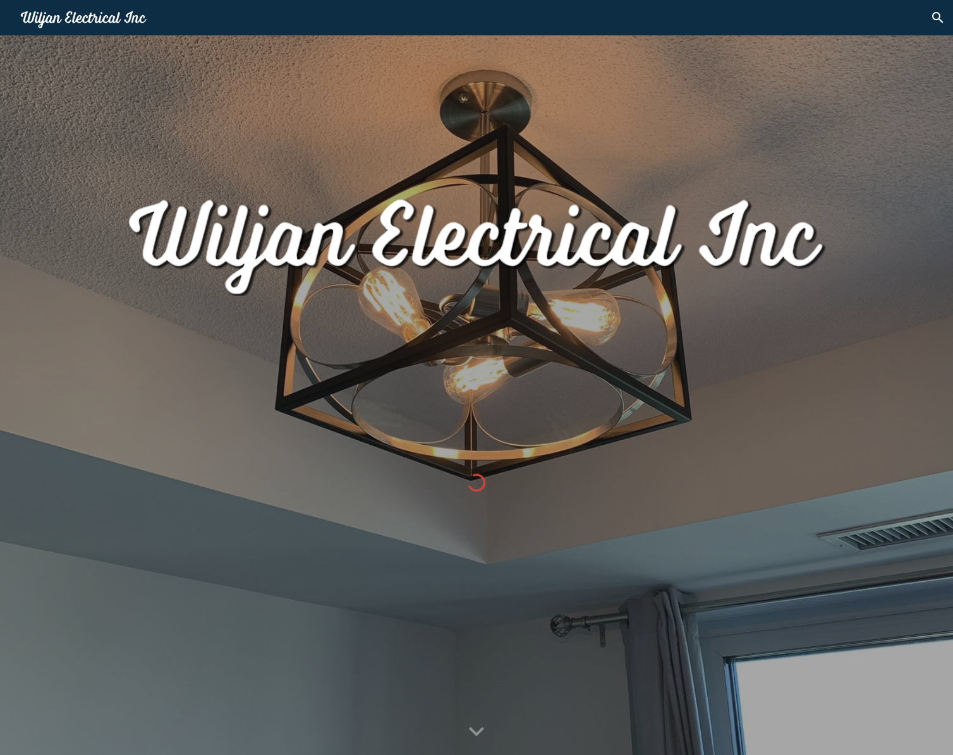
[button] (938, 18)
